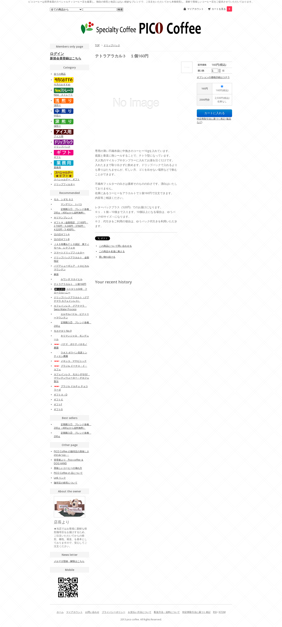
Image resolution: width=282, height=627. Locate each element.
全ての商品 (60, 74)
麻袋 (56, 274)
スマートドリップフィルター (69, 252)
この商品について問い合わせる (115, 246)
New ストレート (63, 94)
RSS (215, 612)
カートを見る (222, 9)
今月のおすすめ (62, 84)
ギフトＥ (58, 399)
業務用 (57, 167)
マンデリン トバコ (68, 204)
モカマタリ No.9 (62, 330)
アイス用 (58, 136)
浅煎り (57, 105)
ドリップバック (112, 45)
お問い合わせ (92, 612)
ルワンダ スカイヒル (68, 279)
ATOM (222, 612)
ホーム (60, 612)
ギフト (57, 157)
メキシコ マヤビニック (70, 361)
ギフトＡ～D (60, 394)
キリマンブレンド (63, 217)
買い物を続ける (107, 257)
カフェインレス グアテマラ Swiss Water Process (70, 307)
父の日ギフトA (62, 234)
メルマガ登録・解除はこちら (69, 561)
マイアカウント (195, 9)
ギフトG (58, 409)
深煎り (57, 126)
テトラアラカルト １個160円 (70, 284)
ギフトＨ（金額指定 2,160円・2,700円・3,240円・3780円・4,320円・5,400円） (71, 226)
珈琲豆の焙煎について (65, 482)
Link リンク (60, 477)
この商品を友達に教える (112, 251)
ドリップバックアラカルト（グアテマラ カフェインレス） (71, 299)
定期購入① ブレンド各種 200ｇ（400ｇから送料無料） (72, 210)
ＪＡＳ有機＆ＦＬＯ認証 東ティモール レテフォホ (71, 245)
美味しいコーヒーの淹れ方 (68, 468)
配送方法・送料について (167, 612)
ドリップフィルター (64, 184)
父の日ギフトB (62, 239)
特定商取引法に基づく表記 (196, 612)
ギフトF (58, 404)
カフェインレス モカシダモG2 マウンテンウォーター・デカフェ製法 (72, 378)
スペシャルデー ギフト (67, 179)
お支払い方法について (139, 612)
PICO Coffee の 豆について (68, 473)
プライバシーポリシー (113, 612)
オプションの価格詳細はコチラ (213, 77)
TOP (97, 45)
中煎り (57, 115)
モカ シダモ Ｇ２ (63, 199)
